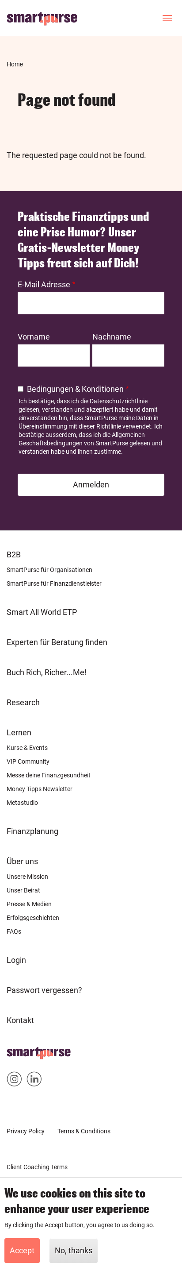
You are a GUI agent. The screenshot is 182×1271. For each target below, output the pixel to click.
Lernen (19, 732)
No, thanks (73, 1251)
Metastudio (22, 802)
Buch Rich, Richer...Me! (47, 672)
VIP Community (28, 761)
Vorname (34, 336)
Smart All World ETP (42, 612)
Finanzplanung (32, 831)
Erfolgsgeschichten (33, 917)
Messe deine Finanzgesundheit (49, 775)
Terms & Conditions (83, 1131)
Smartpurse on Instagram (14, 1080)
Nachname (111, 336)
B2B (14, 554)
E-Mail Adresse (44, 284)
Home (15, 64)
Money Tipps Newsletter (39, 788)
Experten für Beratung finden (57, 642)
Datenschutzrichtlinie (119, 401)
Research (23, 702)
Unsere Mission (27, 876)
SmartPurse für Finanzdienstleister (54, 583)
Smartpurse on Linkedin (34, 1080)
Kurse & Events (27, 747)
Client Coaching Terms (37, 1167)
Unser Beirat (23, 890)
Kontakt (20, 1020)
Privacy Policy (26, 1131)
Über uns (22, 861)
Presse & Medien (29, 904)
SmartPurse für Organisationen (49, 569)
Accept (22, 1251)
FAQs (14, 931)
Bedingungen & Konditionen (75, 389)
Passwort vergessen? (44, 990)
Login (16, 960)
